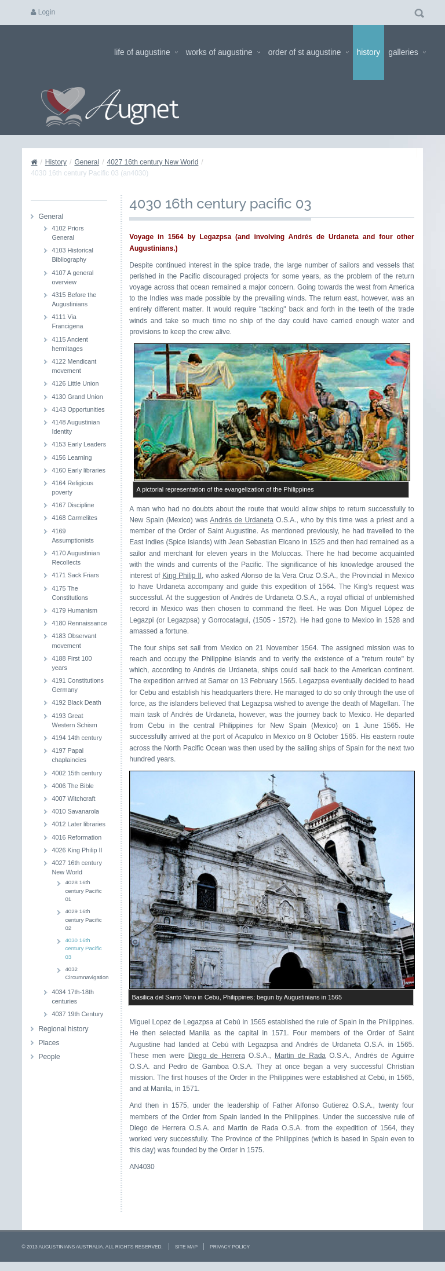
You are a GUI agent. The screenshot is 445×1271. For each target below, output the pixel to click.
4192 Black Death (76, 702)
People (49, 1057)
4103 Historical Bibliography (72, 255)
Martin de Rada (300, 1056)
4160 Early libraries (78, 470)
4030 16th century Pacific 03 (83, 948)
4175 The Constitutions (69, 593)
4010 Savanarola (75, 811)
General (86, 162)
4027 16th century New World (152, 162)
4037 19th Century (77, 1013)
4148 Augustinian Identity (76, 427)
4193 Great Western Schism (74, 720)
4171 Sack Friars (75, 575)
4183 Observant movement (74, 640)
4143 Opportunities (78, 409)
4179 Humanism (74, 610)
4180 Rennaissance (79, 623)
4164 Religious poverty (72, 487)
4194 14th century (76, 737)
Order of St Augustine (308, 52)
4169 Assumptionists (73, 536)
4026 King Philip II (77, 850)
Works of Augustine (223, 52)
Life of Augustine (146, 52)
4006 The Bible (72, 785)
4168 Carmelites (74, 517)
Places (48, 1043)
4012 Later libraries (78, 824)
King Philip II (182, 576)
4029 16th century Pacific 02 (83, 919)
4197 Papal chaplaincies (69, 755)
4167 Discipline (73, 504)
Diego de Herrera (216, 1056)
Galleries (406, 52)
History (369, 52)
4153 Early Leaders (79, 444)
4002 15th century (76, 773)
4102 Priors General (67, 233)
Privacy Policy (230, 1247)
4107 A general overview (72, 277)
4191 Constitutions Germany (77, 685)
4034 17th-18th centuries (73, 996)
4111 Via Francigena (67, 321)
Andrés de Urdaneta (241, 520)
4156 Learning (72, 457)
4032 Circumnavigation (86, 973)
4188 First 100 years (72, 663)
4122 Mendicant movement (74, 366)
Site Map (186, 1247)
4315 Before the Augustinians (74, 299)
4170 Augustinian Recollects (76, 558)
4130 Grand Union (77, 396)
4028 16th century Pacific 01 (83, 890)
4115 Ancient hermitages (69, 344)
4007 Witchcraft (73, 798)
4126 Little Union (75, 383)
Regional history (63, 1029)
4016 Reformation (76, 837)
